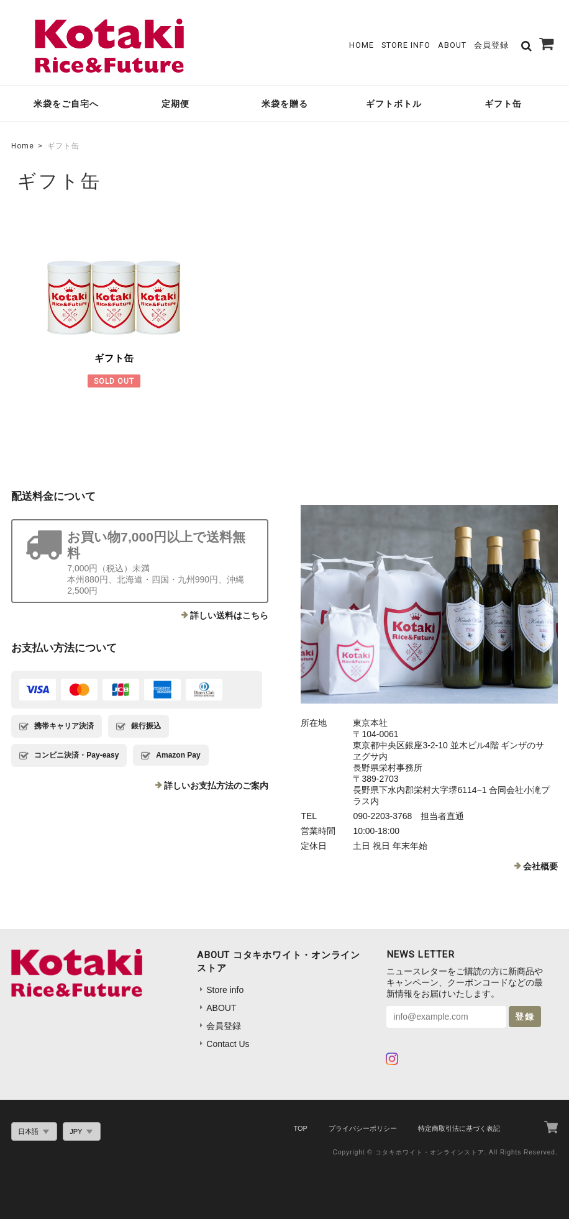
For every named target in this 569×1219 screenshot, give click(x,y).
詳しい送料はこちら (229, 615)
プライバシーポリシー (363, 1128)
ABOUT (452, 45)
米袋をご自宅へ (66, 104)
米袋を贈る (285, 104)
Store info (405, 45)
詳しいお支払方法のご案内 (216, 786)
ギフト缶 (503, 104)
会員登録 (491, 45)
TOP (300, 1128)
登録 (525, 1017)
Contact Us (227, 1044)
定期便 (175, 104)
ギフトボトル (394, 104)
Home (361, 45)
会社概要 (540, 866)
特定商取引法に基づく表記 (459, 1128)
